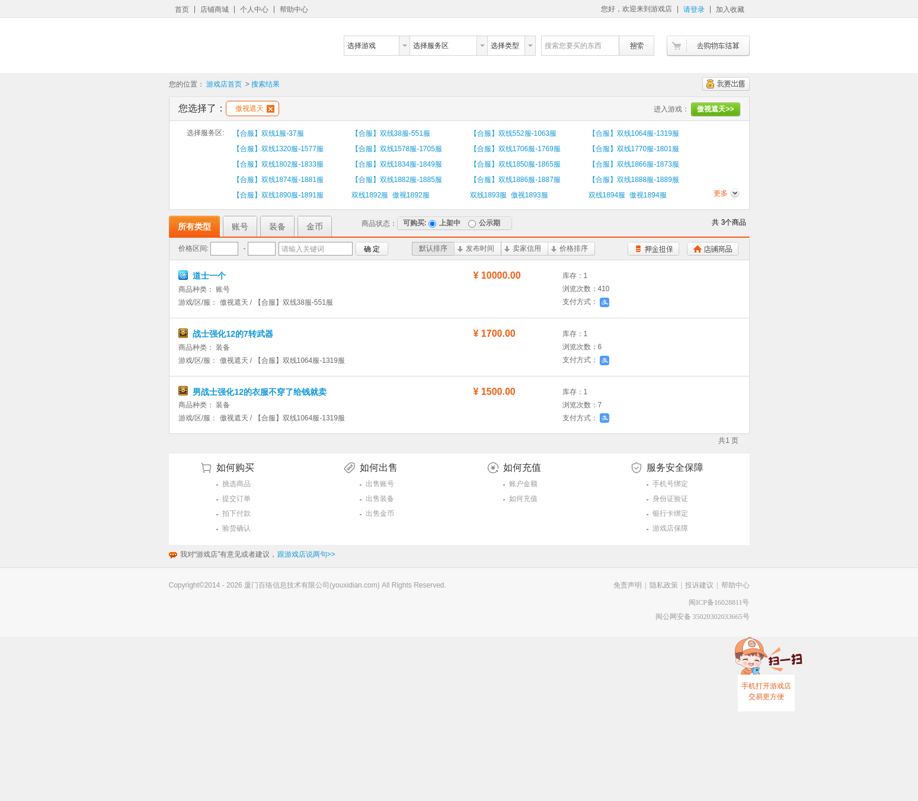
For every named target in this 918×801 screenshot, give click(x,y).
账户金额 (523, 484)
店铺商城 (214, 9)
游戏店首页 (224, 84)
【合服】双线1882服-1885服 (396, 179)
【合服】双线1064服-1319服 (633, 133)
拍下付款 (236, 513)
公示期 (484, 223)
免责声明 (627, 585)
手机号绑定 (670, 484)
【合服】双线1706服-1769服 (515, 149)
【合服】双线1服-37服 (268, 133)
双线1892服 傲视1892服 (390, 195)
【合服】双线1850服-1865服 (515, 164)
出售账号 (380, 484)
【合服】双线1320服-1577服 (278, 149)
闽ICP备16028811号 (719, 602)
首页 (182, 9)
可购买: (415, 223)
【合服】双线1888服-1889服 (633, 179)
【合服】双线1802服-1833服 (278, 164)
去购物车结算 (708, 46)
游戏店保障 (670, 528)
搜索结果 (265, 84)
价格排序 (569, 248)
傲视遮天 (254, 108)
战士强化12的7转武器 (225, 334)
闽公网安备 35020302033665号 (702, 616)
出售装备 (380, 498)
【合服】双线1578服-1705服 (396, 149)
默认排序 (433, 248)
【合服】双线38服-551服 (390, 133)
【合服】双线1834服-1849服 (396, 164)
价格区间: (193, 248)
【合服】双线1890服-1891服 (278, 195)
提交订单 (236, 498)
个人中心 (254, 9)
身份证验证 (670, 498)
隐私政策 (664, 585)
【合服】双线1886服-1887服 (515, 179)
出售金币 (380, 513)
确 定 (372, 249)
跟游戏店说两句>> (306, 554)
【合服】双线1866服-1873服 (633, 164)
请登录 (694, 9)
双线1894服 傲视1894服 (627, 195)
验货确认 (236, 528)
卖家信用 (522, 248)
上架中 (444, 223)
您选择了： (202, 108)
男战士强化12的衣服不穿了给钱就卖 (252, 392)
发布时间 (476, 248)
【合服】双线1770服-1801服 (633, 149)
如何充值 (523, 498)
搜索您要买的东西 (573, 46)
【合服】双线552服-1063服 (513, 133)
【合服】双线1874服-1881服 (278, 179)
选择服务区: (205, 133)
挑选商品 (236, 484)
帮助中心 (294, 9)
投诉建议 (699, 585)
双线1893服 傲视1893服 (509, 195)
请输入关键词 (303, 249)
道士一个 (202, 275)
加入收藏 (730, 9)
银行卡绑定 (670, 513)
